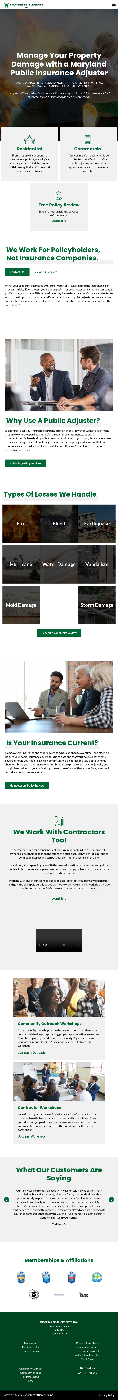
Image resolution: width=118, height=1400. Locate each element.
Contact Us (17, 272)
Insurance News (30, 1376)
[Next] (111, 1199)
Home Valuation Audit (87, 1350)
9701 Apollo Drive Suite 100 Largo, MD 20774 (59, 1330)
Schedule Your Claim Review (59, 633)
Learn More (59, 220)
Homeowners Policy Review (27, 785)
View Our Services (46, 272)
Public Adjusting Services (25, 463)
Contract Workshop (30, 1372)
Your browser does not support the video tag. (59, 940)
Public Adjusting (30, 1346)
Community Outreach (31, 1052)
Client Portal (87, 1359)
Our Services (30, 1342)
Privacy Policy (106, 1395)
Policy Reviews (31, 1350)
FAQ (30, 1380)
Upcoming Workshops (32, 1136)
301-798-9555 (88, 1372)
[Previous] (6, 1199)
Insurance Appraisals (87, 1346)
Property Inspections (87, 1342)
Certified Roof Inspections (87, 1354)
